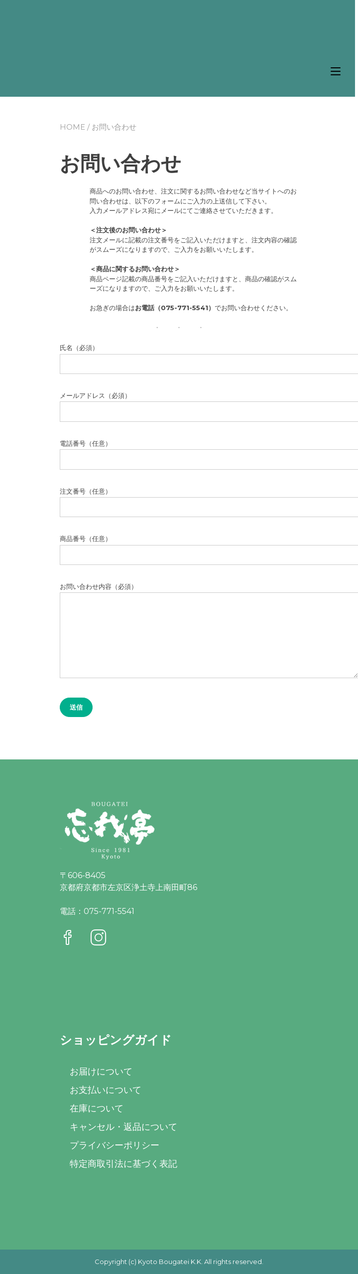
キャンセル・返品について (123, 1126)
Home (72, 127)
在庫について (96, 1108)
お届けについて (101, 1071)
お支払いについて (105, 1090)
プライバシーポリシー (114, 1145)
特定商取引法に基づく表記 (123, 1163)
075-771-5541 (109, 911)
